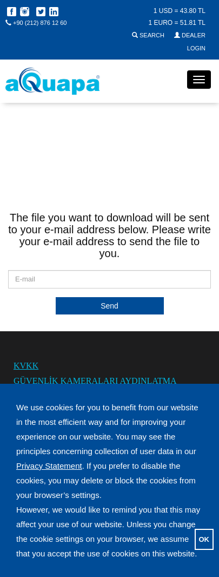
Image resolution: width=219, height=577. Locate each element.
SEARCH (149, 35)
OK (204, 539)
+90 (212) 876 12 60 (36, 22)
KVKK (26, 365)
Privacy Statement (49, 465)
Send (109, 305)
